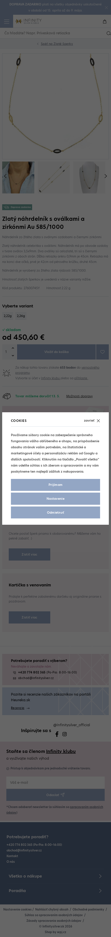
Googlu (89, 453)
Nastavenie (55, 499)
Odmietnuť (55, 512)
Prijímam (56, 485)
